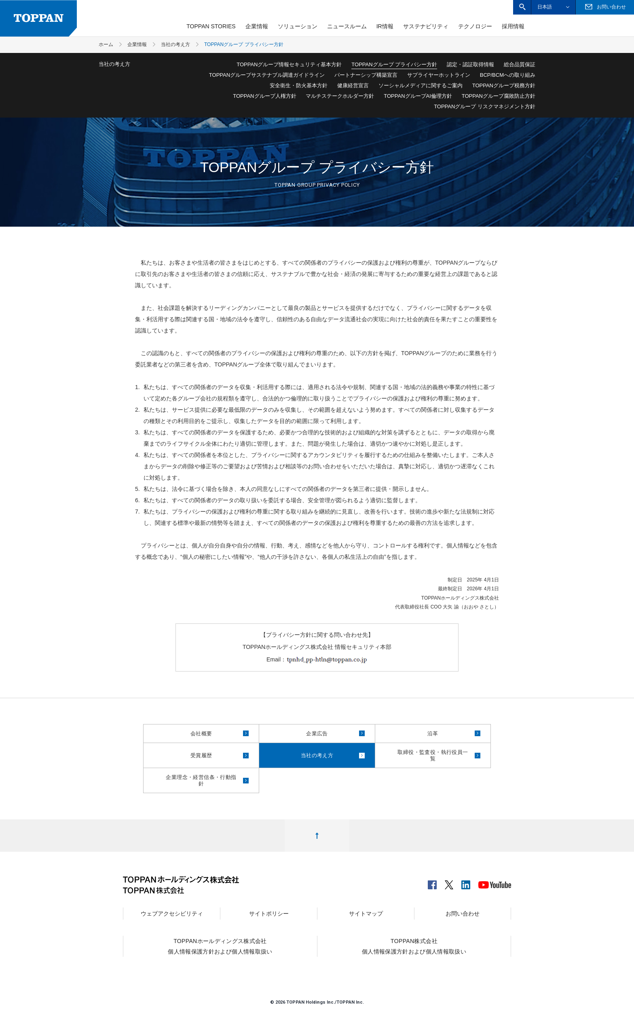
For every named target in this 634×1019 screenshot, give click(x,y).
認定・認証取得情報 (470, 64)
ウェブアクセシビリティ (172, 913)
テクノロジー (475, 26)
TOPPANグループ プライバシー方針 (394, 64)
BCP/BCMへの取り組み (507, 75)
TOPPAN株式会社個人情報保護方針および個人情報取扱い (414, 946)
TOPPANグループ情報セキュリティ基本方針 (289, 64)
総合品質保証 (519, 64)
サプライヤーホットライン (438, 75)
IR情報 (384, 26)
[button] (522, 7)
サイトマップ (366, 913)
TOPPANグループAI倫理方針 (418, 96)
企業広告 (335, 734)
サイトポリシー (269, 913)
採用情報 (513, 26)
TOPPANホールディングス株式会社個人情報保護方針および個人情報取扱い (220, 946)
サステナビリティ (425, 26)
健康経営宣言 (353, 85)
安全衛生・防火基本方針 (299, 85)
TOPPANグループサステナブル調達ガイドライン (267, 75)
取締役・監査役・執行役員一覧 (438, 755)
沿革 (453, 734)
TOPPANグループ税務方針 (503, 85)
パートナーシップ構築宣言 (365, 75)
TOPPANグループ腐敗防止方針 (498, 96)
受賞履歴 (219, 755)
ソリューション (297, 26)
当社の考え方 (333, 755)
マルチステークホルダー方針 (340, 96)
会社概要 (219, 734)
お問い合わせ (463, 913)
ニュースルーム (347, 26)
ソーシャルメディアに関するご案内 (420, 85)
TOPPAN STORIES (210, 26)
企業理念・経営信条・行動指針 (207, 780)
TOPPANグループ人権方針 (264, 96)
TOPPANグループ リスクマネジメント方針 (484, 106)
